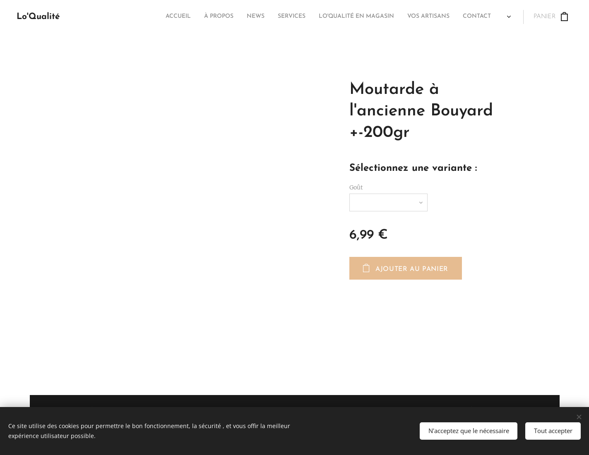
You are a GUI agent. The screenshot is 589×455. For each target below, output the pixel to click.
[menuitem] (404, 17)
